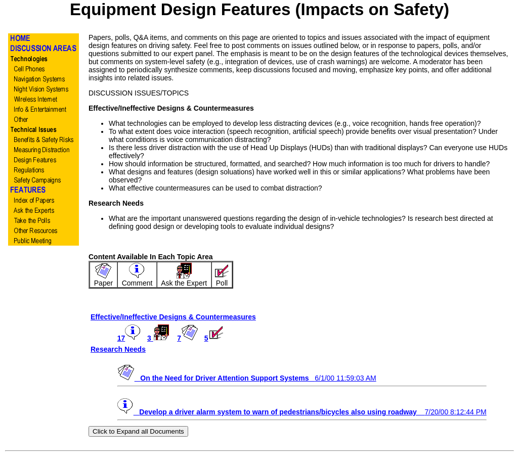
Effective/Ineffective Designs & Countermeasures (173, 317)
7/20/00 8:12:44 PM (302, 412)
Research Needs (118, 349)
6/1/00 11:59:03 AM (246, 378)
